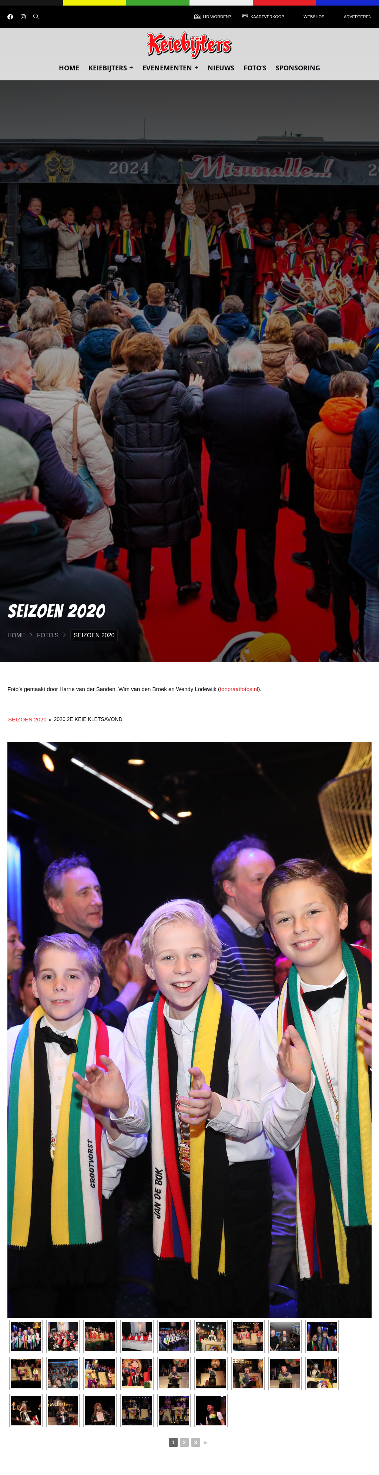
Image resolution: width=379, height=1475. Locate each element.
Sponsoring (298, 67)
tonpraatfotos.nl (239, 689)
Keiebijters (110, 67)
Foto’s (255, 67)
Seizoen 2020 (27, 719)
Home (69, 67)
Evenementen (170, 67)
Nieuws (221, 67)
